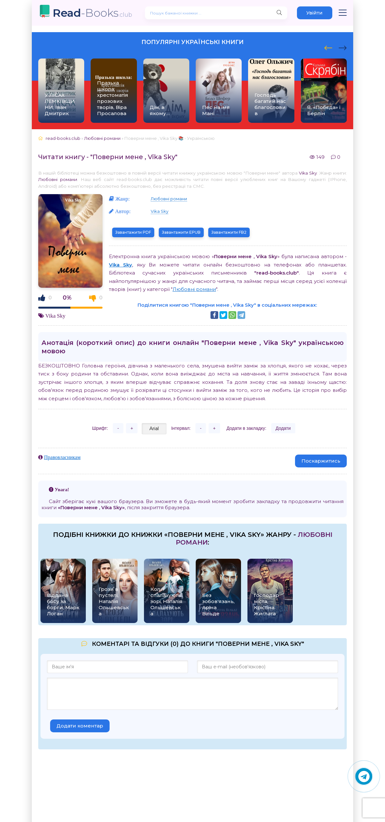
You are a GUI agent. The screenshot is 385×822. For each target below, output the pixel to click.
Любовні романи (57, 179)
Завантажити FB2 (228, 232)
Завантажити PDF (133, 232)
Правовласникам (62, 457)
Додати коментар (80, 726)
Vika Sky (308, 173)
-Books (92, 12)
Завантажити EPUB (181, 232)
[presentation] (328, 47)
